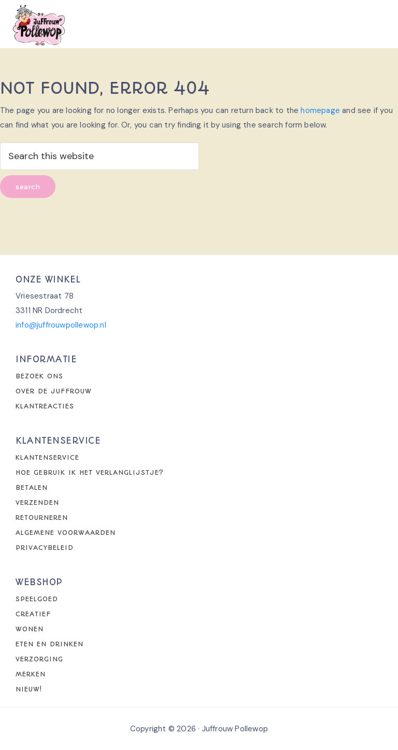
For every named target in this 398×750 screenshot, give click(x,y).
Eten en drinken (49, 644)
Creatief (33, 614)
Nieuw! (29, 689)
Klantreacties (45, 406)
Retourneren (42, 517)
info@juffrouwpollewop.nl (61, 325)
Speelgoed (37, 599)
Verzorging (39, 659)
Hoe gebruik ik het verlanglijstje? (90, 472)
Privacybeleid (45, 547)
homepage (320, 110)
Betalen (32, 487)
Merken (31, 674)
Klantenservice (47, 457)
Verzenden (37, 502)
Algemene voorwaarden (66, 532)
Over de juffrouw (54, 391)
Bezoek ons (39, 376)
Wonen (30, 629)
